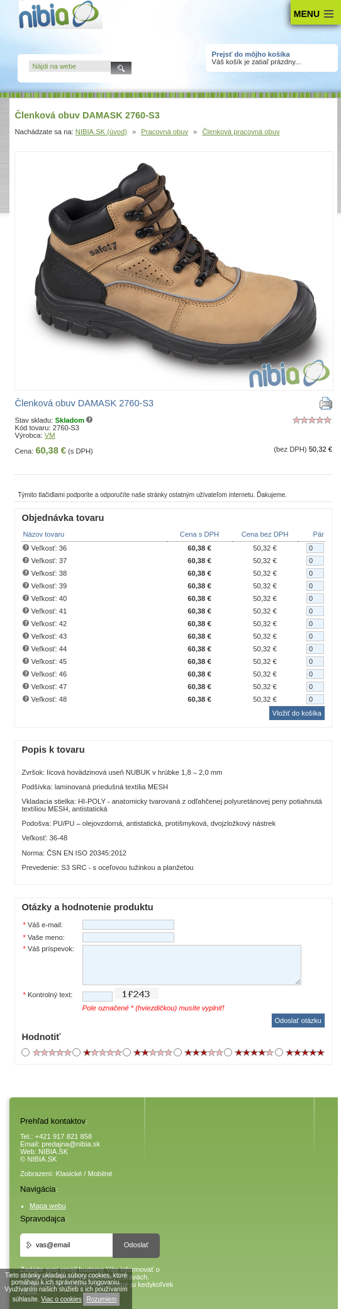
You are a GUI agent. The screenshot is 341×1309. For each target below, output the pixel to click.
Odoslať (136, 1245)
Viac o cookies (61, 1299)
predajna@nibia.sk (71, 1144)
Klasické (69, 1173)
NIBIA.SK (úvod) (101, 131)
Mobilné (100, 1173)
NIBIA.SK (53, 1151)
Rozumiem (101, 1299)
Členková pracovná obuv (240, 131)
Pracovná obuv (164, 131)
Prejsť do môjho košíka (251, 54)
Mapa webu (48, 1205)
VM (50, 435)
